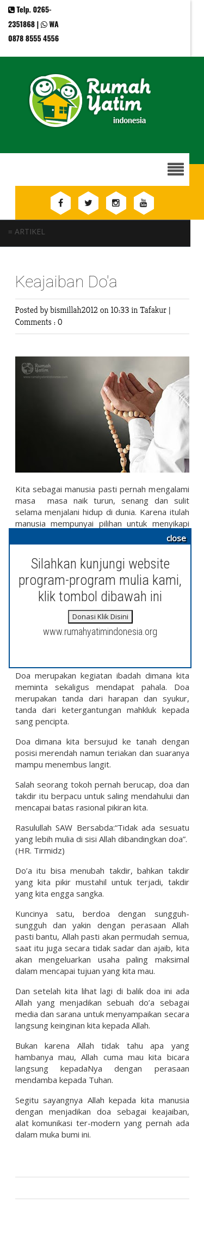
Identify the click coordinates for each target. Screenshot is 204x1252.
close (176, 538)
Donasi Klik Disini (100, 616)
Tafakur (154, 310)
